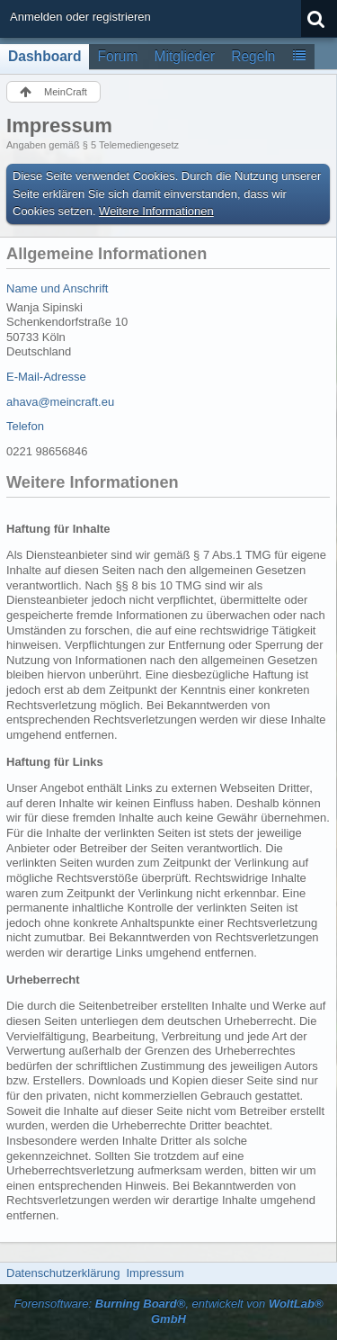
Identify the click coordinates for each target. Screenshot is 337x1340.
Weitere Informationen (156, 211)
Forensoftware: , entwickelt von (168, 1311)
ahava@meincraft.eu (60, 402)
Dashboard (44, 56)
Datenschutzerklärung (63, 1273)
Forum (117, 56)
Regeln (253, 56)
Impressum (154, 1273)
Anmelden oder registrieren (80, 16)
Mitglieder (185, 56)
